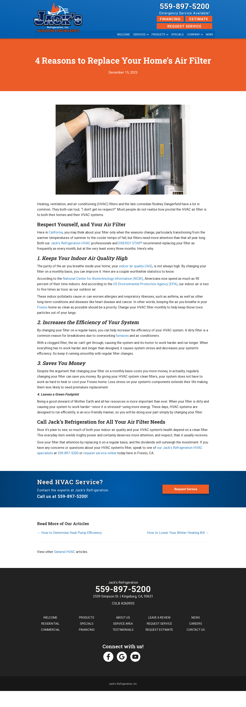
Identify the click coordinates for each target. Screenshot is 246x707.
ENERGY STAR (130, 243)
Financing (170, 19)
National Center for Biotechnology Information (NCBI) (103, 279)
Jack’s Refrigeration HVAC (70, 243)
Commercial (50, 630)
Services (139, 34)
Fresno (42, 307)
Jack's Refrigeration (123, 582)
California (56, 232)
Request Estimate (159, 630)
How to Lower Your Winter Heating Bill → (178, 533)
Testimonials (123, 630)
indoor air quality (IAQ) (135, 266)
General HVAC (64, 552)
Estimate (198, 19)
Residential (50, 624)
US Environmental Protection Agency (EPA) (145, 284)
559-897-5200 (184, 6)
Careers (195, 624)
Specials (177, 34)
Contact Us (196, 630)
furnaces (122, 336)
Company (193, 34)
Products (158, 34)
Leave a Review (159, 618)
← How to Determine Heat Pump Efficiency (69, 533)
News (209, 34)
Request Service (184, 26)
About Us (123, 618)
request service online (99, 453)
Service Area (123, 624)
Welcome (123, 34)
